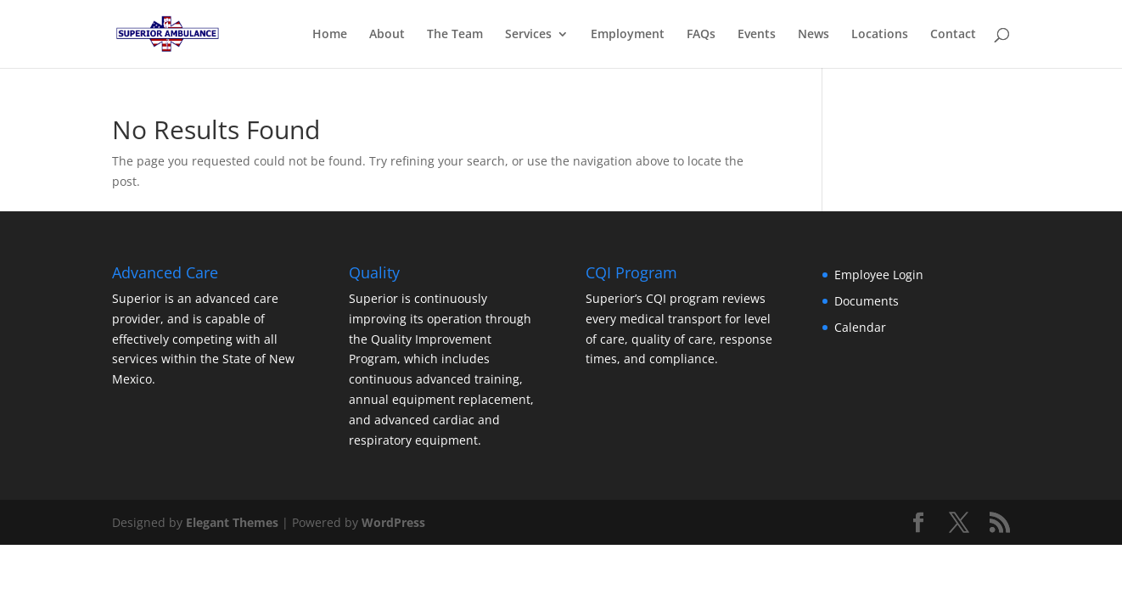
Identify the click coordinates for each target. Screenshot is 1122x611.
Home (329, 35)
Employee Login (878, 274)
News (813, 35)
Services (528, 35)
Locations (879, 35)
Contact (953, 35)
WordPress (393, 522)
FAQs (701, 35)
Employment (628, 35)
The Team (455, 35)
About (387, 35)
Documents (866, 301)
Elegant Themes (232, 522)
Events (757, 35)
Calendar (860, 327)
